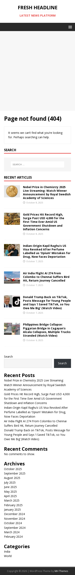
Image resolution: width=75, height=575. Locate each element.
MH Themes (61, 571)
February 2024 (13, 536)
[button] (69, 27)
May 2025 (10, 491)
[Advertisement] (37, 71)
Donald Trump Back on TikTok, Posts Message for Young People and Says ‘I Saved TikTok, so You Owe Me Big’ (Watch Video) (47, 302)
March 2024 (11, 532)
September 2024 (14, 528)
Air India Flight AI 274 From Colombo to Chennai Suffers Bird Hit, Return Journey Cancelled (46, 276)
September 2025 (14, 473)
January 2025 (12, 509)
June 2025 (10, 487)
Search (8, 356)
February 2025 (13, 505)
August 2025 (12, 478)
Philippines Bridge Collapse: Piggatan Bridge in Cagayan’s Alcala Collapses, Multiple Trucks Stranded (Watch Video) (47, 330)
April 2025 (10, 496)
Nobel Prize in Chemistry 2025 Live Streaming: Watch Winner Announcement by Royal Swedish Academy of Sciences (47, 192)
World (8, 556)
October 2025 (13, 469)
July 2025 (10, 482)
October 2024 (13, 523)
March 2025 (11, 500)
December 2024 (14, 514)
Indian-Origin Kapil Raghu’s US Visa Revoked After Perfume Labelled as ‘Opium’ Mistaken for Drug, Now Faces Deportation (46, 251)
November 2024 (14, 519)
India (7, 551)
